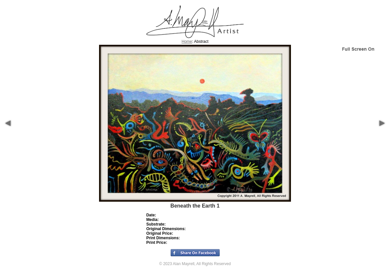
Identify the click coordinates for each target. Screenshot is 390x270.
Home (186, 41)
